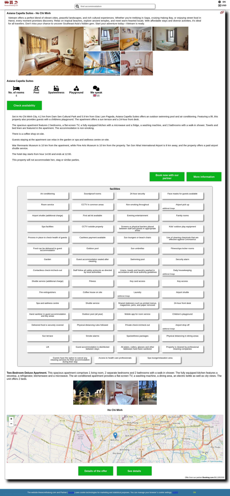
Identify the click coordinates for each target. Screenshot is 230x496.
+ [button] (11, 419)
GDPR (175, 492)
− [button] (11, 424)
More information (204, 176)
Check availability (24, 105)
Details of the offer (95, 471)
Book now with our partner (167, 177)
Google (71, 492)
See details (134, 471)
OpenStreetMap (216, 461)
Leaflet (204, 461)
